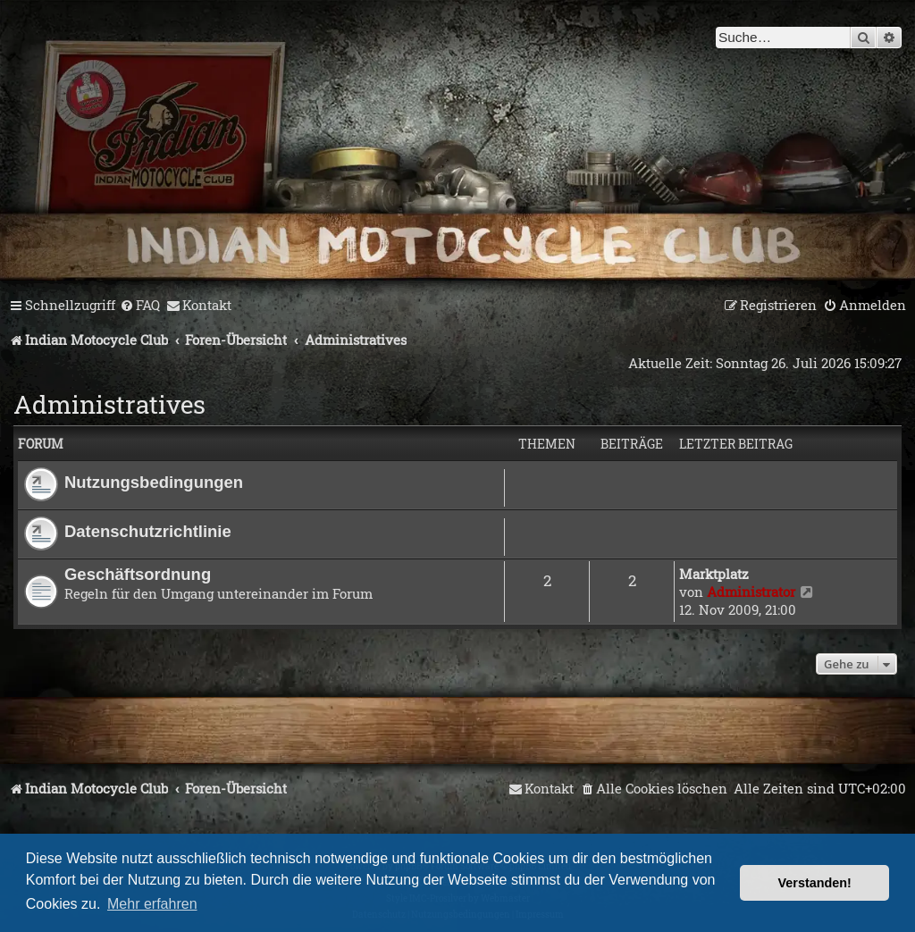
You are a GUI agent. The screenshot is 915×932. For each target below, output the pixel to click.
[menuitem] (140, 305)
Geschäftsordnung (137, 574)
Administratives (109, 404)
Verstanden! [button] (815, 883)
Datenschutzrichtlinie (147, 531)
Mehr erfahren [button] (152, 903)
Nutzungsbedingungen (153, 482)
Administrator (751, 591)
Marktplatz (714, 574)
